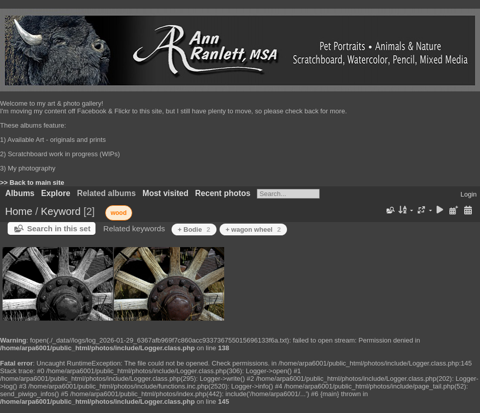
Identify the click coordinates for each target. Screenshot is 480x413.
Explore (55, 193)
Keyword (61, 211)
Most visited (165, 193)
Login (469, 194)
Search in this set (58, 228)
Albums (19, 193)
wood (119, 212)
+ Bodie (194, 229)
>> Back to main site (32, 182)
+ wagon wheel (253, 229)
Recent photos (222, 193)
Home (18, 211)
